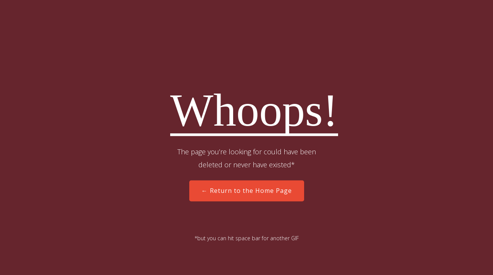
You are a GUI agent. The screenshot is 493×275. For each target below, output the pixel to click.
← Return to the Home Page (246, 191)
